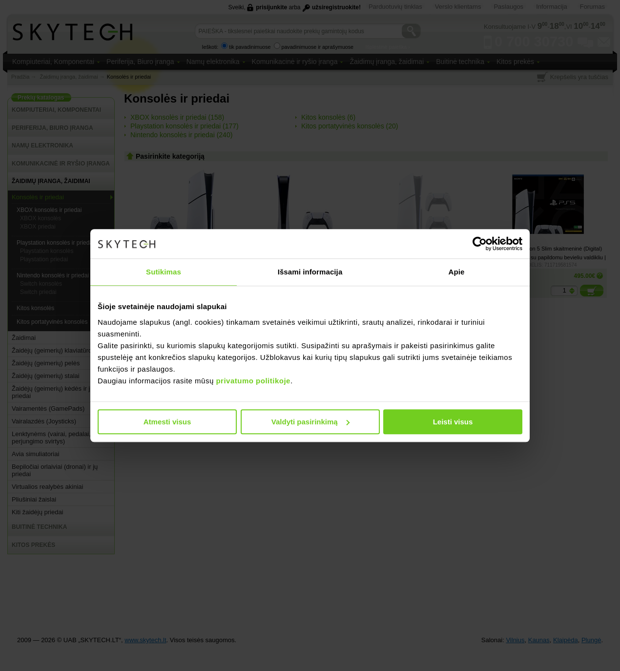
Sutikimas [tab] (163, 272)
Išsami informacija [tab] (310, 272)
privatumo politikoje (253, 381)
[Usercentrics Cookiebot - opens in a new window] (479, 243)
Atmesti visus (167, 422)
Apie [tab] (457, 272)
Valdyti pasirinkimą (310, 422)
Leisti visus (453, 422)
